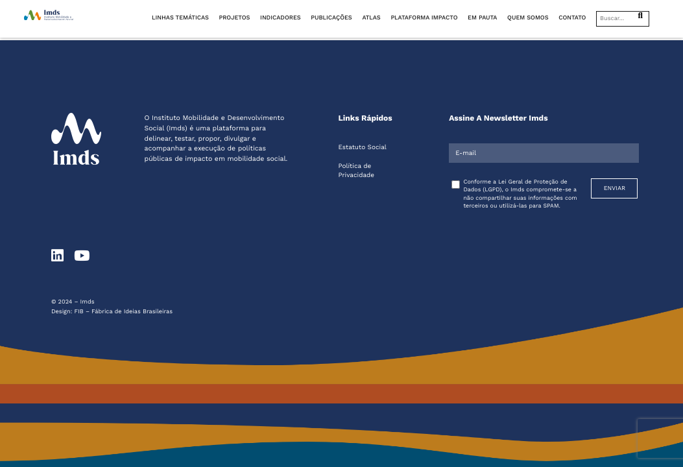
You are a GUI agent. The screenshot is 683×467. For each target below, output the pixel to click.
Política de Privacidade (356, 171)
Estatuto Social (362, 147)
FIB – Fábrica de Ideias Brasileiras (124, 311)
